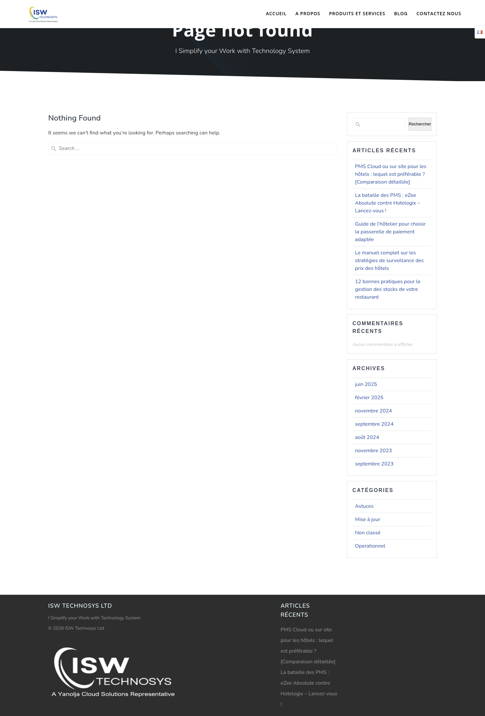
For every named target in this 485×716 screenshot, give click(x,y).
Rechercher (420, 124)
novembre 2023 (373, 450)
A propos (308, 13)
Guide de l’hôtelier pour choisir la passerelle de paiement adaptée (390, 231)
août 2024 (367, 437)
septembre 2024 (374, 424)
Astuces (364, 506)
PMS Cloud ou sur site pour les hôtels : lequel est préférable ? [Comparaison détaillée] (390, 174)
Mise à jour (367, 519)
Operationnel (370, 546)
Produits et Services (357, 13)
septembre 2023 (374, 463)
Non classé (367, 532)
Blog (401, 13)
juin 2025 (366, 384)
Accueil (276, 13)
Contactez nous (438, 13)
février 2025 (369, 397)
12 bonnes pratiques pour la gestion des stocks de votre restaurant (387, 289)
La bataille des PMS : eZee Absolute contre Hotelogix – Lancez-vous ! (387, 203)
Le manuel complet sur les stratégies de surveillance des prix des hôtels (389, 260)
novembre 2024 (373, 410)
